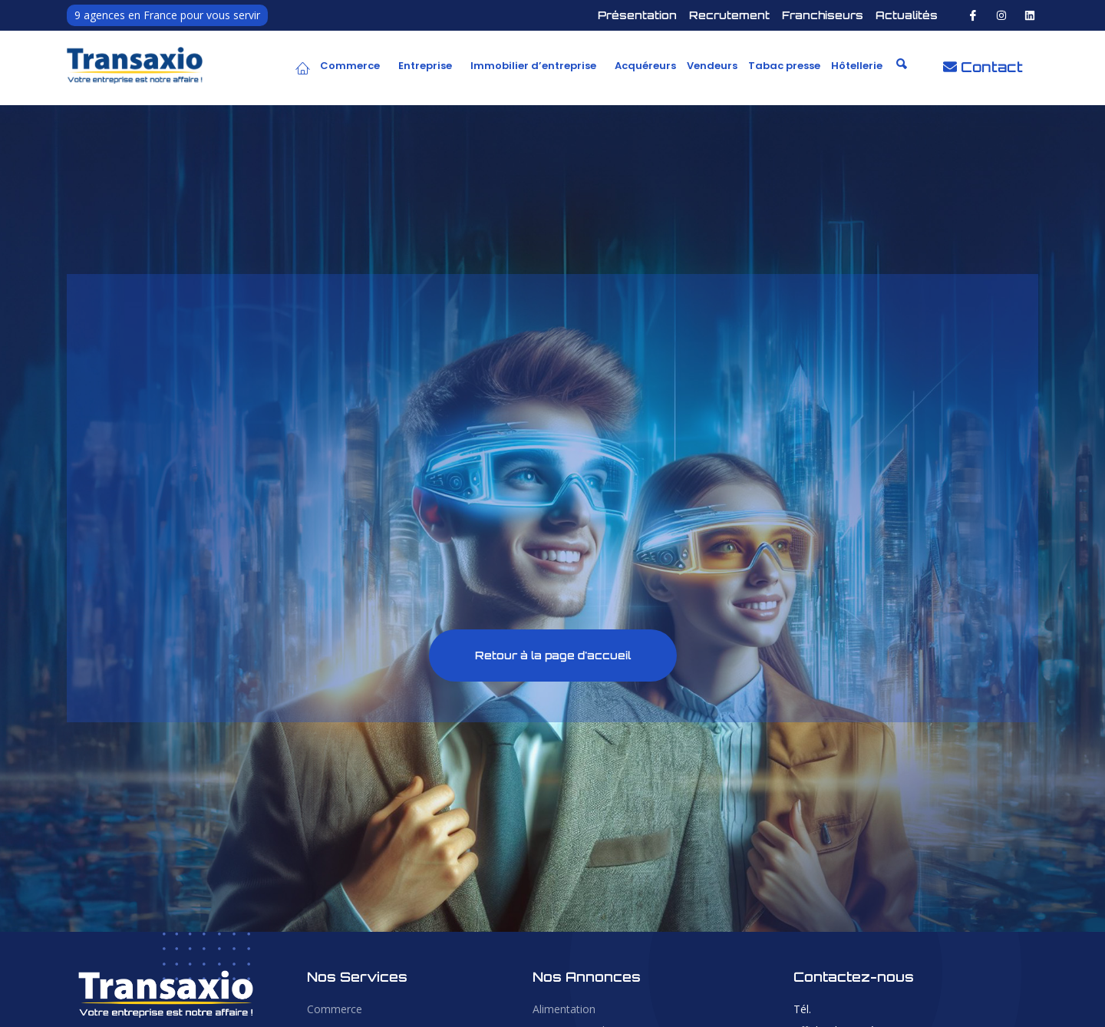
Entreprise (425, 65)
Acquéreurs (645, 65)
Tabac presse (784, 65)
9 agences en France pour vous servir (167, 15)
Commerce (350, 65)
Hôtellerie (856, 65)
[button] (354, 66)
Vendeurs (712, 65)
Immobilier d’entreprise (533, 65)
